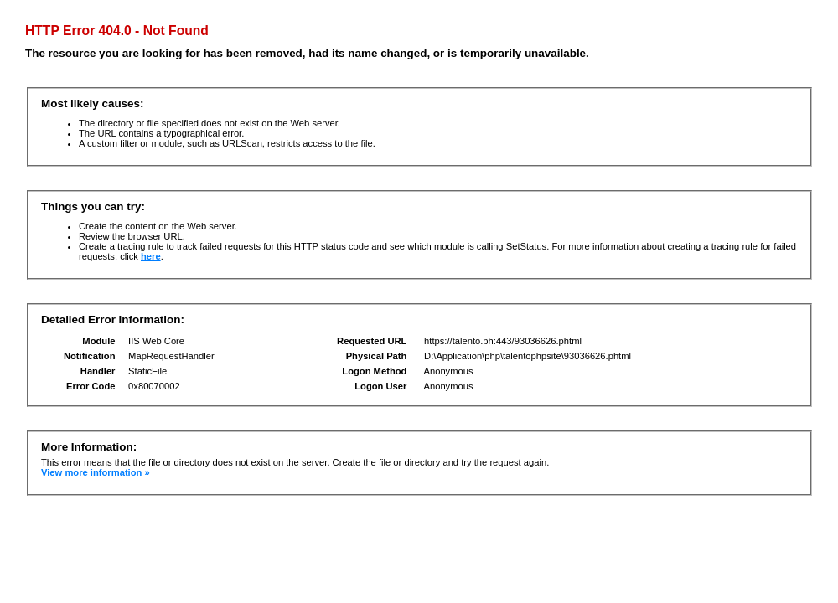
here (151, 256)
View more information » (95, 472)
